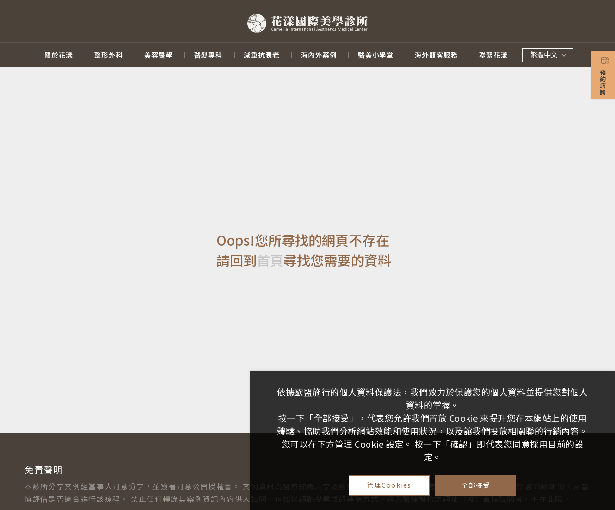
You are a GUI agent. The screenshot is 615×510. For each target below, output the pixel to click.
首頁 (270, 260)
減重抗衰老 (262, 55)
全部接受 (476, 485)
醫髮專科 (208, 55)
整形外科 (108, 55)
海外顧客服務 (436, 55)
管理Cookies (389, 485)
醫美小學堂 (376, 55)
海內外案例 (319, 55)
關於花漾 (58, 55)
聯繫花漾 (493, 55)
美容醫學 (158, 55)
